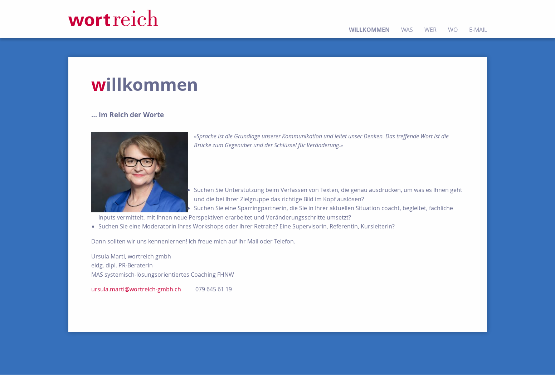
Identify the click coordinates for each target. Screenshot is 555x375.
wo (453, 30)
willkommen (369, 30)
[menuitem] (372, 19)
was (407, 30)
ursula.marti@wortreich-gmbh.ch (136, 289)
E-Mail (478, 30)
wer (430, 30)
